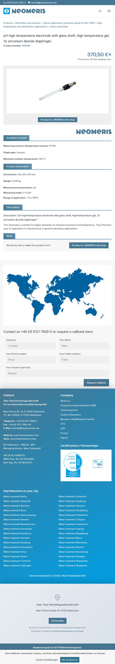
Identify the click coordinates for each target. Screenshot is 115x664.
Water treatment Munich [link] (71, 547)
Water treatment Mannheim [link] (73, 542)
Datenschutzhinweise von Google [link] (69, 631)
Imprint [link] (64, 437)
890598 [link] (26, 45)
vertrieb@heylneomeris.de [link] (25, 428)
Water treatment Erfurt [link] (15, 552)
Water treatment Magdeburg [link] (73, 533)
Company (31, 343)
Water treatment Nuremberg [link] (73, 552)
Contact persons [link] (69, 410)
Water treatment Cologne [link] (72, 519)
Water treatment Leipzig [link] (71, 528)
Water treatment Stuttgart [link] (72, 556)
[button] (109, 13)
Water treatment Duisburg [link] (16, 542)
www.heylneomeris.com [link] (26, 435)
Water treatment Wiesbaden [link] (73, 561)
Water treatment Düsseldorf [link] (17, 547)
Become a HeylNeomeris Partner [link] (77, 419)
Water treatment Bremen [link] (16, 519)
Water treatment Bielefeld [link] (16, 501)
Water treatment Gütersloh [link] (72, 496)
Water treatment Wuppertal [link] (73, 565)
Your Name (84, 343)
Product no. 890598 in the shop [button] (58, 119)
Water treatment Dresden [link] (16, 538)
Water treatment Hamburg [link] (72, 501)
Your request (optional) (57, 370)
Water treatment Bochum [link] (16, 505)
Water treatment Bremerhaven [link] (19, 524)
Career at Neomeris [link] (70, 414)
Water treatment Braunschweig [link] (19, 515)
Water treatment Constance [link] (73, 524)
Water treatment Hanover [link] (72, 505)
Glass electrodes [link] (59, 26)
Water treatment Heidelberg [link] (73, 510)
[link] (57, 245)
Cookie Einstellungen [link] (47, 660)
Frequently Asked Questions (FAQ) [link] (78, 405)
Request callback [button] (96, 382)
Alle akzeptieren (70, 660)
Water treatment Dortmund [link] (17, 533)
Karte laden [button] (57, 620)
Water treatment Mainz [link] (71, 538)
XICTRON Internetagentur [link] (67, 647)
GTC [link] (62, 424)
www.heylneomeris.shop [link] (23, 438)
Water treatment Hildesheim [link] (73, 515)
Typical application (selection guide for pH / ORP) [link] (69, 23)
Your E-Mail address (84, 357)
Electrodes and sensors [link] (27, 23)
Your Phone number (31, 357)
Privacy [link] (64, 433)
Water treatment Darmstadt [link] (17, 528)
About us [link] (65, 401)
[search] (100, 9)
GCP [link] (62, 428)
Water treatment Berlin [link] (15, 496)
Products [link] (8, 23)
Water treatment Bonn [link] (14, 510)
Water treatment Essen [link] (15, 556)
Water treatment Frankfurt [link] (17, 561)
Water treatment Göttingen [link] (17, 565)
